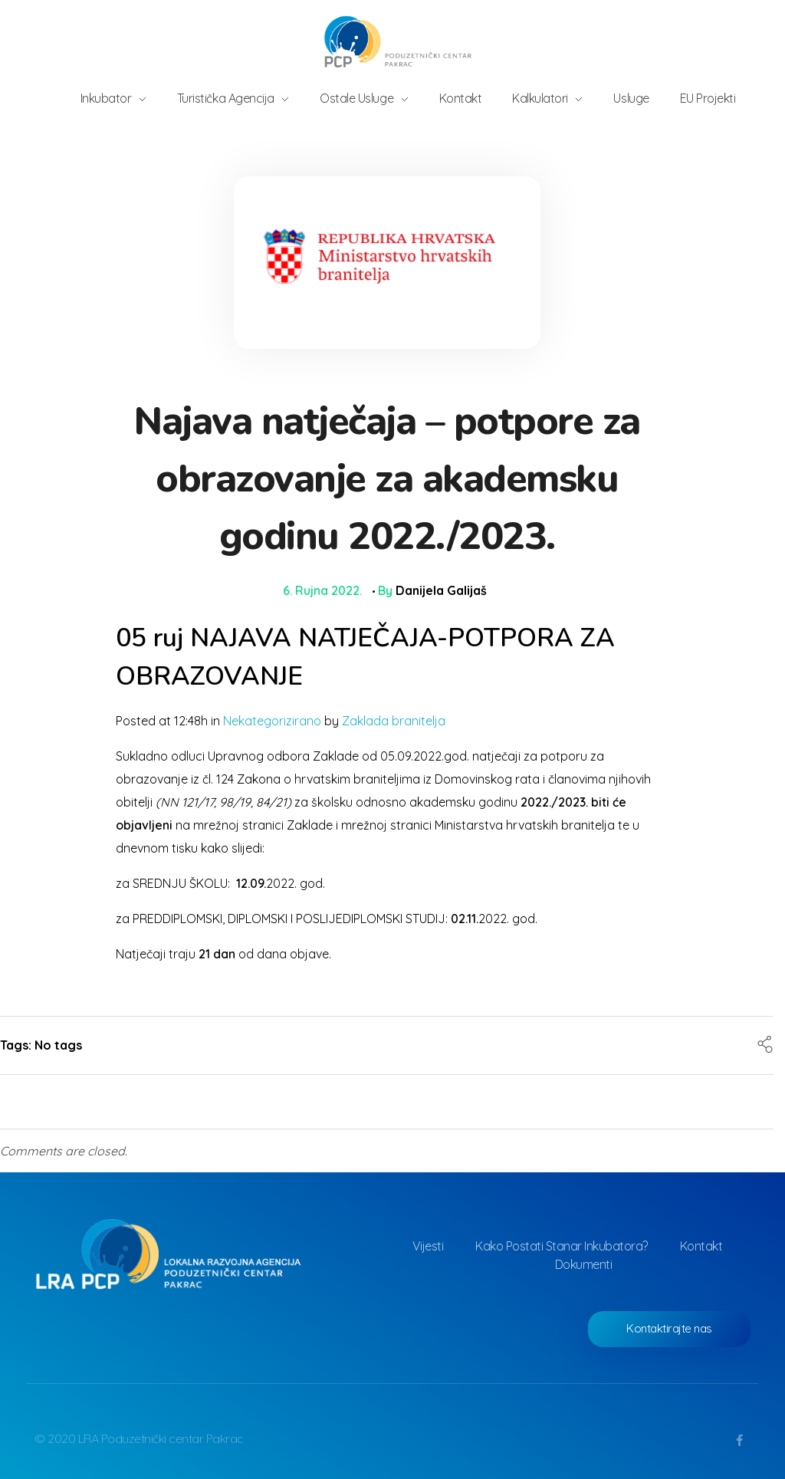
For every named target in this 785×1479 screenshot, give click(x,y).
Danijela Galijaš (441, 590)
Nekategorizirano (272, 720)
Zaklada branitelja (393, 720)
